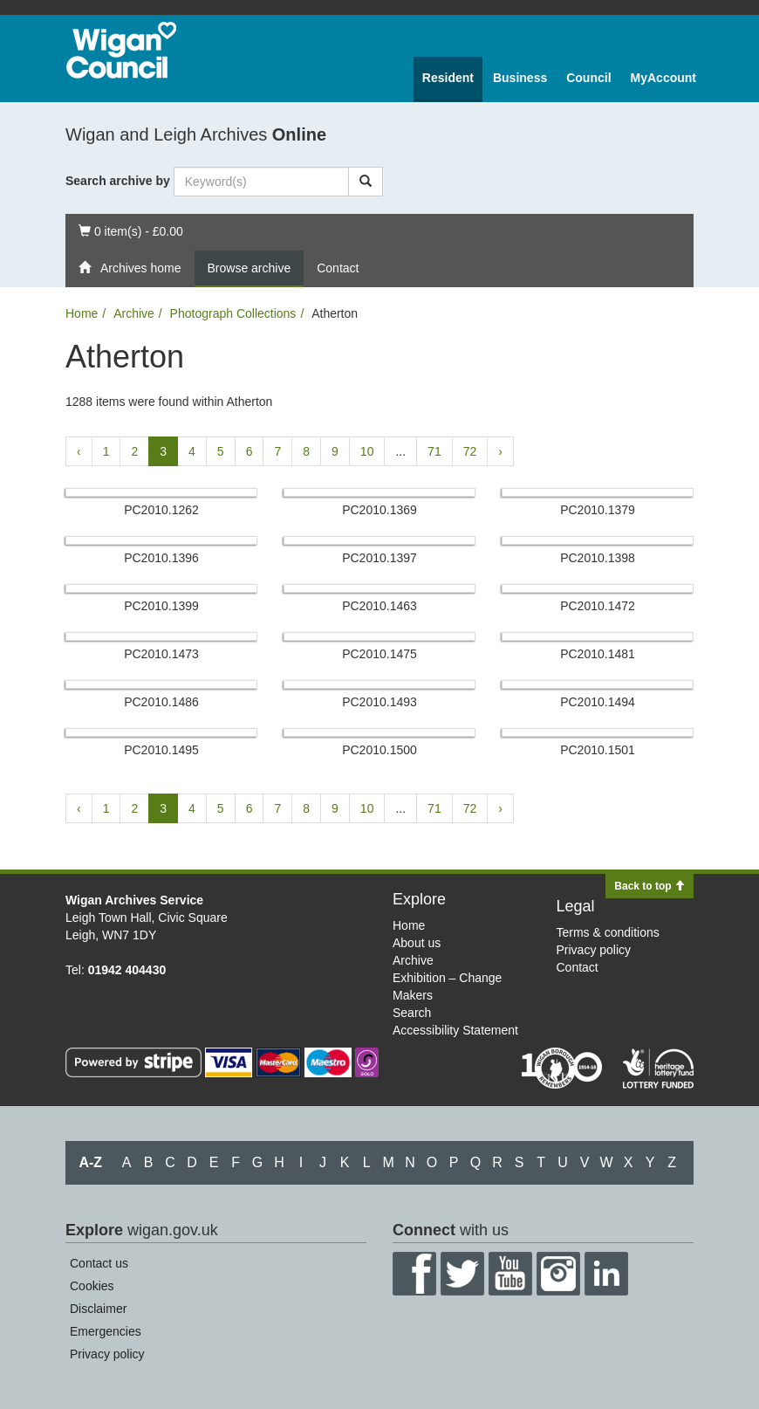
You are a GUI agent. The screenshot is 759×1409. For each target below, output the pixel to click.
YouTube (510, 1274)
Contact (338, 268)
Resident (448, 78)
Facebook (414, 1274)
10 (367, 451)
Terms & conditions (608, 932)
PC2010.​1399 (161, 606)
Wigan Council (121, 50)
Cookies (92, 1286)
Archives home (130, 268)
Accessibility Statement (455, 1030)
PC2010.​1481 (597, 654)
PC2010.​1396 (161, 558)
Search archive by (117, 181)
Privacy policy (594, 950)
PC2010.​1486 (161, 702)
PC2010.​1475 (379, 654)
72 (470, 451)
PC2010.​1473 (161, 654)
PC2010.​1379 (597, 510)
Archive (133, 313)
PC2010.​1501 (597, 750)
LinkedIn (606, 1274)
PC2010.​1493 (379, 702)
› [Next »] (500, 451)
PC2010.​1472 (597, 606)
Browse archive (249, 268)
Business (520, 78)
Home (81, 313)
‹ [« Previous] (79, 451)
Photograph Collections (233, 313)
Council (588, 78)
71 (434, 451)
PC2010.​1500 (379, 750)
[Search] (365, 181)
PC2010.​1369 (379, 510)
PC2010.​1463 (379, 606)
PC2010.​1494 (597, 702)
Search (412, 1013)
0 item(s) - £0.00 (130, 230)
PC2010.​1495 (161, 750)
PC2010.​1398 (597, 558)
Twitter (462, 1274)
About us (417, 943)
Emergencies (105, 1331)
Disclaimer (98, 1309)
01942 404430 (127, 970)
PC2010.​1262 (161, 510)
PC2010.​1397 (379, 558)
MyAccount (663, 78)
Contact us (99, 1263)
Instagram (558, 1274)
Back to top (649, 886)
